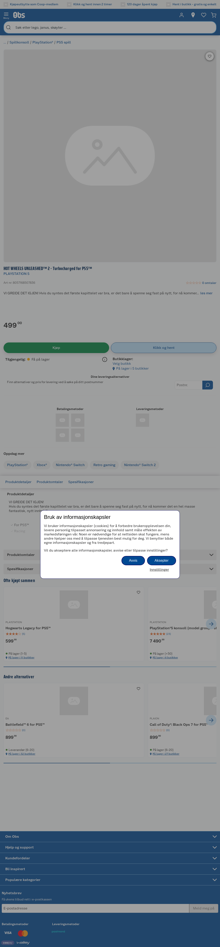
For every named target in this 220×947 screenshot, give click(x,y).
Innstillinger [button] (159, 569)
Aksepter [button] (162, 560)
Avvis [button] (133, 560)
